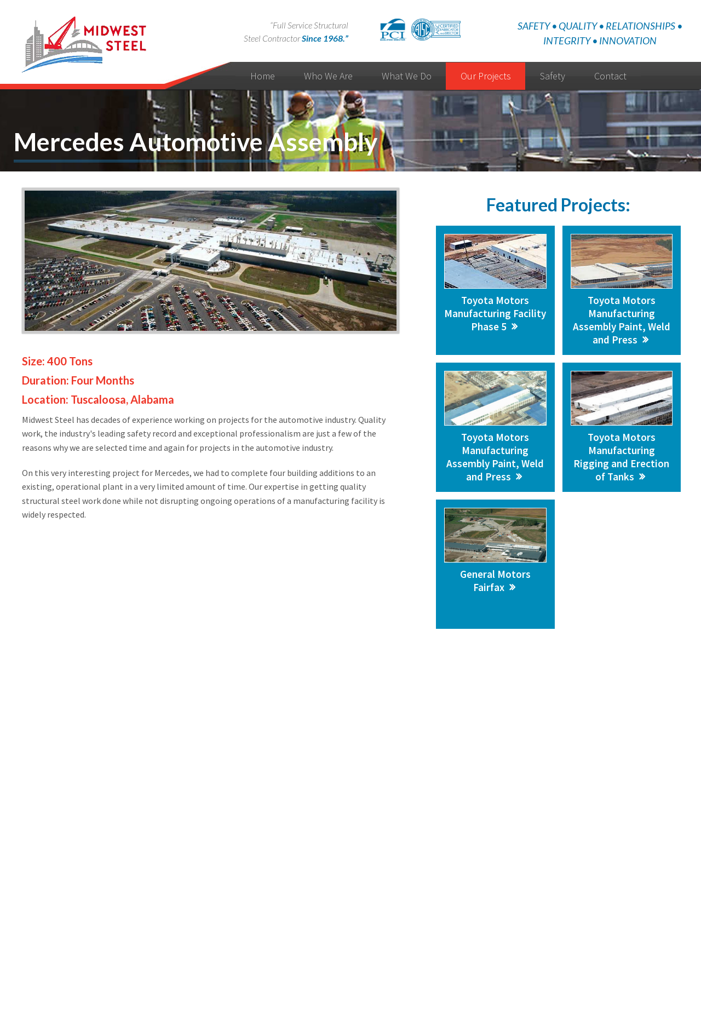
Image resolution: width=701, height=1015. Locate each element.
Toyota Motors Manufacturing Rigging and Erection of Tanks (621, 457)
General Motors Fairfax (495, 580)
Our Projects (486, 76)
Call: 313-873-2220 (437, 760)
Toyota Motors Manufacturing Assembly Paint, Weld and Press (621, 320)
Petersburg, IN (567, 863)
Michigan (557, 835)
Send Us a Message (265, 760)
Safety (552, 76)
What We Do (407, 76)
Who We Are (328, 76)
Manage (377, 986)
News (330, 945)
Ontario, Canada (570, 877)
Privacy (410, 945)
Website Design (336, 986)
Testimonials (369, 945)
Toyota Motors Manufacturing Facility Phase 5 (495, 313)
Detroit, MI (560, 849)
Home (262, 76)
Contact (610, 76)
